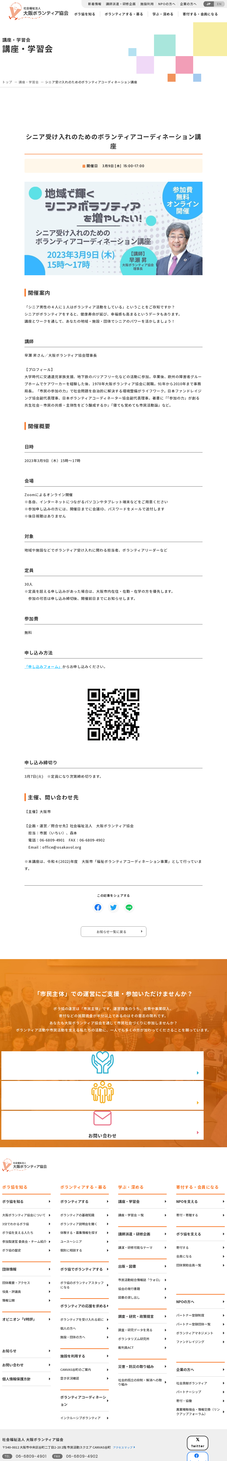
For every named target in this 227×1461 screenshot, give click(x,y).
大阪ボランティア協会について (24, 1195)
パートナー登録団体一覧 (193, 1304)
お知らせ (9, 1330)
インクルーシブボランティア (80, 1398)
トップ (7, 82)
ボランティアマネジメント (194, 1313)
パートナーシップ (188, 1371)
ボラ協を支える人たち (17, 1212)
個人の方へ (68, 1308)
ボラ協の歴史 (11, 1230)
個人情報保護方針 (16, 1358)
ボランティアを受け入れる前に (82, 1299)
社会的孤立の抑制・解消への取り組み (140, 1362)
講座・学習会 (29, 82)
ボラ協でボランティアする (81, 1248)
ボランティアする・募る (124, 14)
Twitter (209, 1419)
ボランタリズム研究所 (133, 1318)
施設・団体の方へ (72, 1317)
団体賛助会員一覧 (188, 1245)
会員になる (184, 1236)
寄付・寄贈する (187, 1195)
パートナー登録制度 (190, 1295)
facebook (209, 1431)
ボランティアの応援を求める (83, 1285)
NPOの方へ (166, 4)
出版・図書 (127, 1246)
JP (209, 4)
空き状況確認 (69, 1358)
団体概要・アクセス (16, 1262)
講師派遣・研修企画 (121, 4)
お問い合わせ (13, 1344)
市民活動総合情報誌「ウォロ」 (140, 1259)
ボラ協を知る (84, 14)
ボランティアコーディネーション (83, 1380)
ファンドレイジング (190, 1321)
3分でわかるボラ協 (15, 1204)
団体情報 (9, 1248)
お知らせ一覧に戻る (112, 932)
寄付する (182, 1227)
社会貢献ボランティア (191, 1363)
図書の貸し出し (129, 1277)
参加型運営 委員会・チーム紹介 (24, 1221)
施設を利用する (72, 1335)
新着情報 (94, 4)
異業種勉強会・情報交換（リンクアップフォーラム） (198, 1391)
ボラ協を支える (188, 1213)
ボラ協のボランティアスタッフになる (82, 1264)
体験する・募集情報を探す (79, 1212)
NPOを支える (187, 1181)
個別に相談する (71, 1230)
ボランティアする (74, 1181)
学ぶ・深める (163, 14)
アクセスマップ (123, 1427)
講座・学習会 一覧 (131, 1195)
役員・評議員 (11, 1271)
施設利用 (147, 4)
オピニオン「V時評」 (19, 1299)
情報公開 (8, 1280)
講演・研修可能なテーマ (135, 1227)
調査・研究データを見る (135, 1310)
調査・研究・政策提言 (136, 1296)
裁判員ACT (126, 1327)
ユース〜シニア (71, 1221)
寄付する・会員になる (200, 14)
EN (219, 4)
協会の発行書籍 (129, 1268)
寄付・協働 (184, 1380)
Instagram (209, 1442)
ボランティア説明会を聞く (78, 1204)
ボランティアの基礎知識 (77, 1195)
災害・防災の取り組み (136, 1346)
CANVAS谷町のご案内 (75, 1349)
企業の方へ (188, 4)
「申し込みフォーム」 (43, 666)
